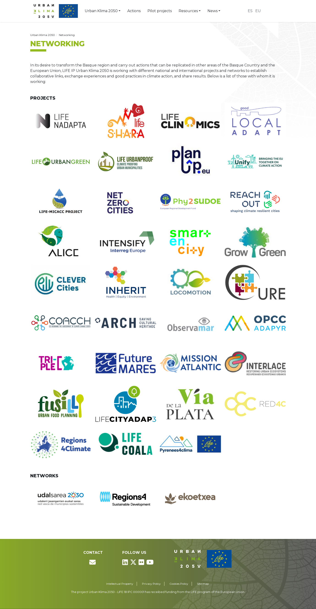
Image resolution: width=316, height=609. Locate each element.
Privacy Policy (151, 583)
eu (258, 11)
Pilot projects (159, 11)
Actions (134, 11)
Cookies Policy (178, 583)
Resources (188, 11)
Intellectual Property (119, 583)
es (250, 11)
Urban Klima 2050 (101, 11)
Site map (203, 583)
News (212, 11)
